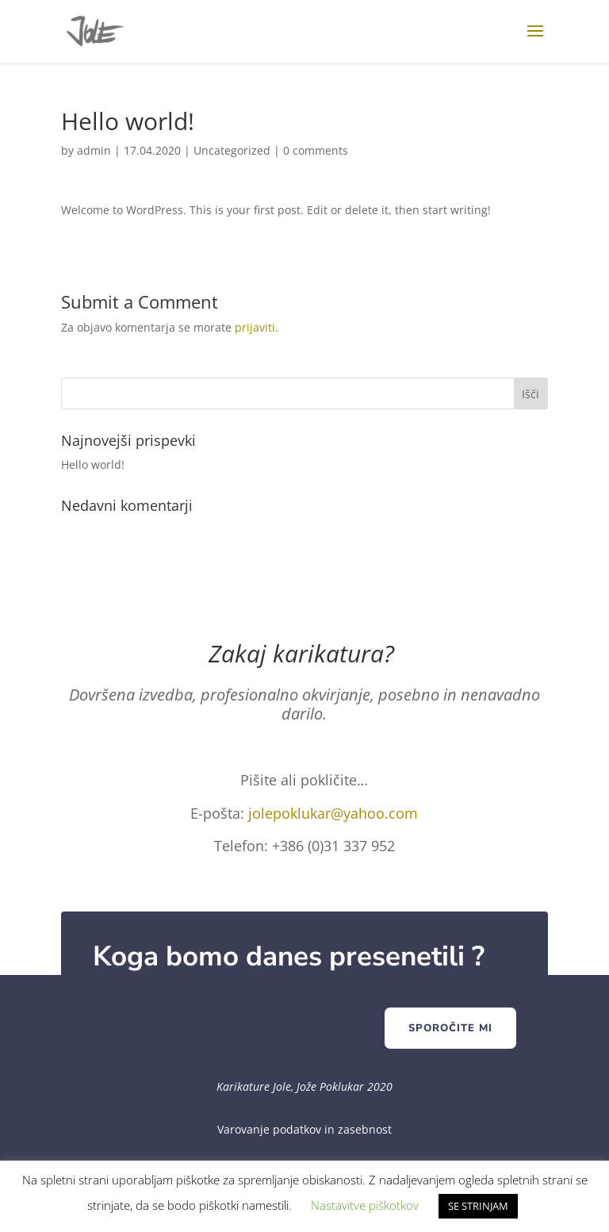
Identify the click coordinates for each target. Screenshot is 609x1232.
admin (94, 150)
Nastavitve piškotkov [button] (365, 1205)
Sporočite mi (450, 1028)
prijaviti (255, 327)
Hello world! (92, 464)
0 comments (315, 150)
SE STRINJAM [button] (478, 1206)
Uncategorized (231, 150)
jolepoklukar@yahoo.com (333, 813)
